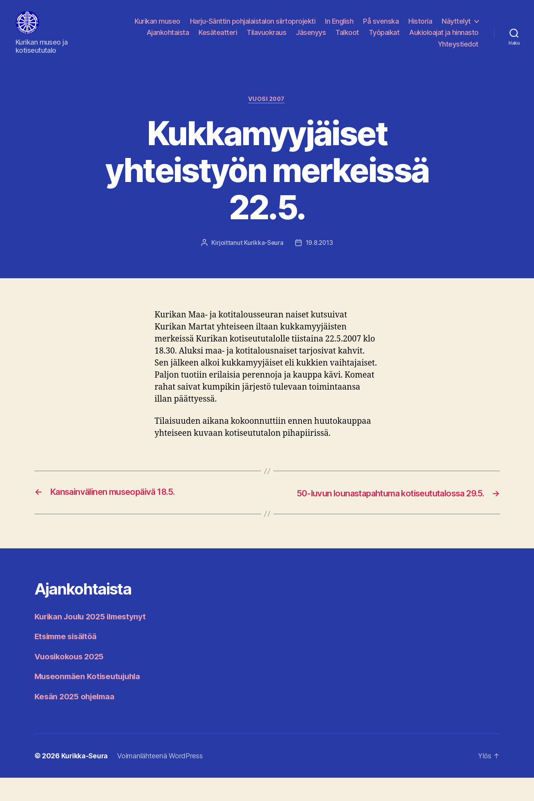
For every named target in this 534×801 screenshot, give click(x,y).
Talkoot (347, 38)
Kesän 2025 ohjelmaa (76, 720)
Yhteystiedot (458, 50)
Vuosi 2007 (267, 111)
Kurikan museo (157, 27)
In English (339, 27)
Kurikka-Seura (263, 255)
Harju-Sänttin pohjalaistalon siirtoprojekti (253, 27)
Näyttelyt (456, 27)
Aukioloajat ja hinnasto (444, 38)
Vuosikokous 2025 (71, 680)
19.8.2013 (319, 255)
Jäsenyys (311, 38)
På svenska (381, 27)
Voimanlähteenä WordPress (161, 779)
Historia (420, 27)
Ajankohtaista (168, 38)
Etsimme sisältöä (68, 659)
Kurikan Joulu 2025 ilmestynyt (93, 640)
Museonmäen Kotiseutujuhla (90, 699)
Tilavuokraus (266, 38)
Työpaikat (384, 38)
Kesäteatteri (218, 38)
